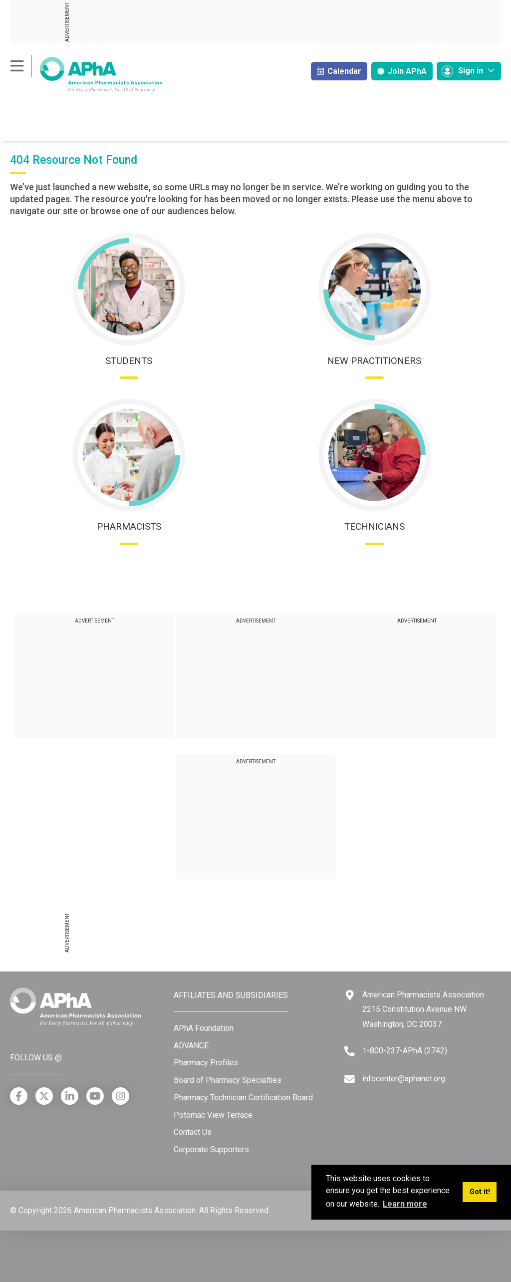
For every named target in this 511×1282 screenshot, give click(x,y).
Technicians (374, 526)
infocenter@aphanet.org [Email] (403, 1078)
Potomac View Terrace (213, 1115)
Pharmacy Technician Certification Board (243, 1097)
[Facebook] (18, 1096)
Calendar (339, 71)
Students (128, 360)
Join (402, 71)
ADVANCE (191, 1045)
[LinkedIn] (69, 1096)
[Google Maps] (350, 995)
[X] (44, 1096)
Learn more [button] (405, 1204)
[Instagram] (120, 1096)
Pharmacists (129, 526)
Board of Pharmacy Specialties (227, 1080)
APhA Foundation (204, 1028)
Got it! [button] (480, 1192)
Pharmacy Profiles (206, 1062)
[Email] (349, 1079)
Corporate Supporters (211, 1149)
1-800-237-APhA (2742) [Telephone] (404, 1050)
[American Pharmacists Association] (86, 74)
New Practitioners (374, 360)
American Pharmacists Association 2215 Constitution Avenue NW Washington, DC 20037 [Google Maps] (423, 1009)
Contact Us (193, 1132)
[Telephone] (349, 1051)
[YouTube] (95, 1096)
